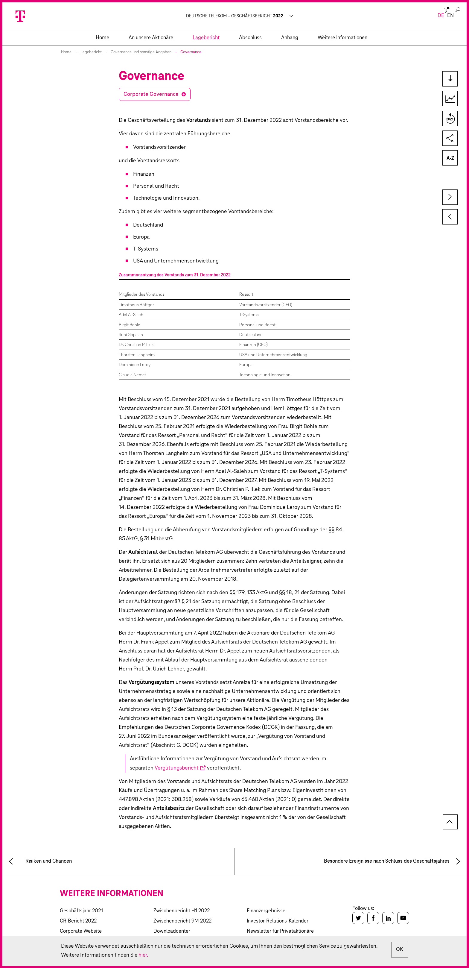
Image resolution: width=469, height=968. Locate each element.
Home (66, 52)
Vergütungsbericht (177, 768)
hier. (181, 955)
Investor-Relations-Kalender (277, 921)
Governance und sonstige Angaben (141, 52)
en (450, 16)
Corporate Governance (151, 94)
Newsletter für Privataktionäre (280, 931)
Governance (190, 52)
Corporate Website (81, 931)
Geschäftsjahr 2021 (81, 911)
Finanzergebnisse (266, 911)
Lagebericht (91, 52)
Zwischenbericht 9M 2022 (182, 921)
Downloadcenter (171, 931)
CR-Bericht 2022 (78, 921)
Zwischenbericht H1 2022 (181, 911)
